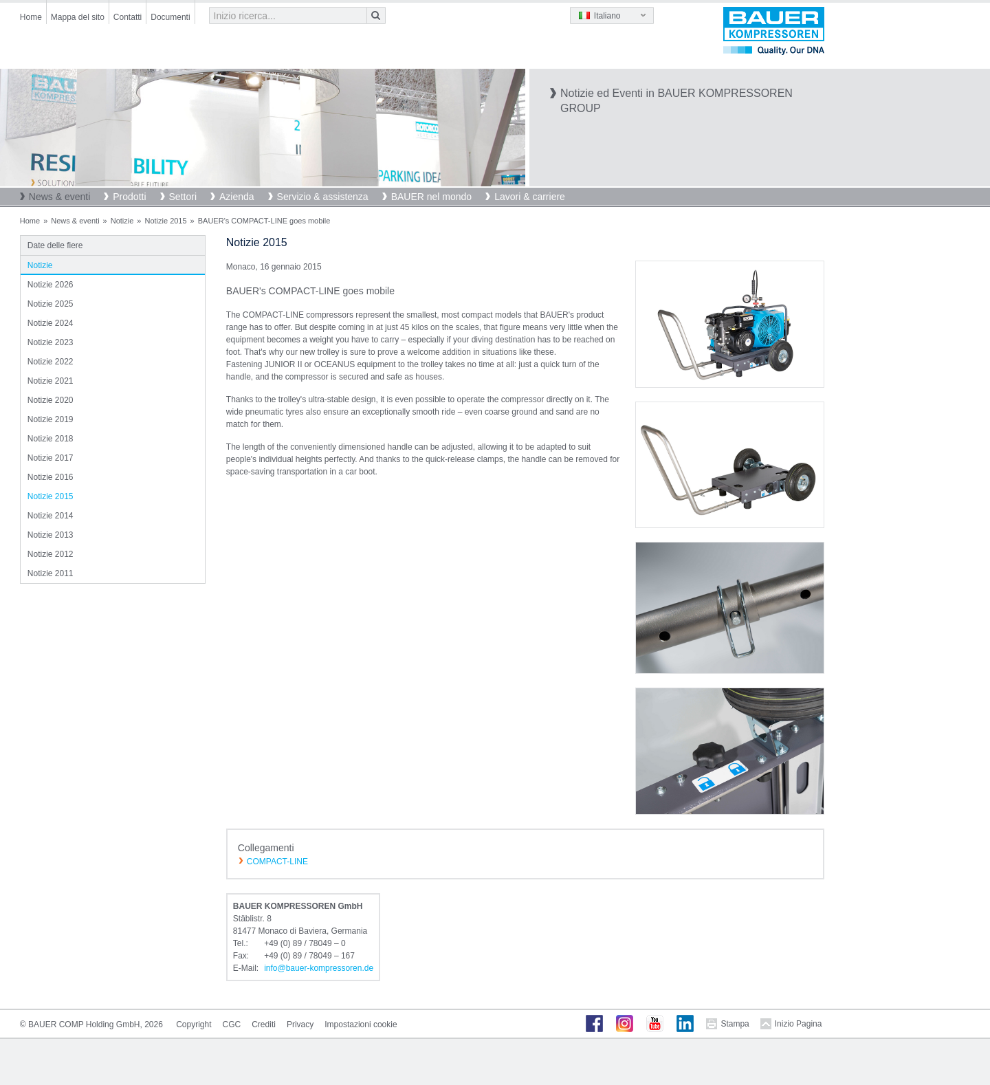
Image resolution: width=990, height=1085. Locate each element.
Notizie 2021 (51, 381)
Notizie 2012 (51, 554)
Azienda (236, 196)
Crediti (264, 1024)
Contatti (127, 17)
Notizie (122, 221)
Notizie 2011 (51, 573)
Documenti (170, 17)
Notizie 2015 (165, 221)
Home (31, 17)
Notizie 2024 (51, 323)
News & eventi (59, 196)
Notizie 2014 (51, 515)
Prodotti (129, 196)
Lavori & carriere (529, 196)
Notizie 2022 (51, 361)
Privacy (300, 1024)
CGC (232, 1024)
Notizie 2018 (51, 438)
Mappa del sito (77, 17)
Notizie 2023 (51, 342)
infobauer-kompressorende (318, 968)
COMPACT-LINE (277, 861)
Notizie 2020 (51, 400)
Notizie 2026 (51, 284)
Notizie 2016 (51, 477)
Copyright (193, 1024)
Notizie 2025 (51, 304)
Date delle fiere (55, 245)
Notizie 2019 (51, 419)
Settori (183, 196)
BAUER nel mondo (431, 196)
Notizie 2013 (51, 535)
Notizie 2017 (51, 458)
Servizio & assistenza (322, 196)
